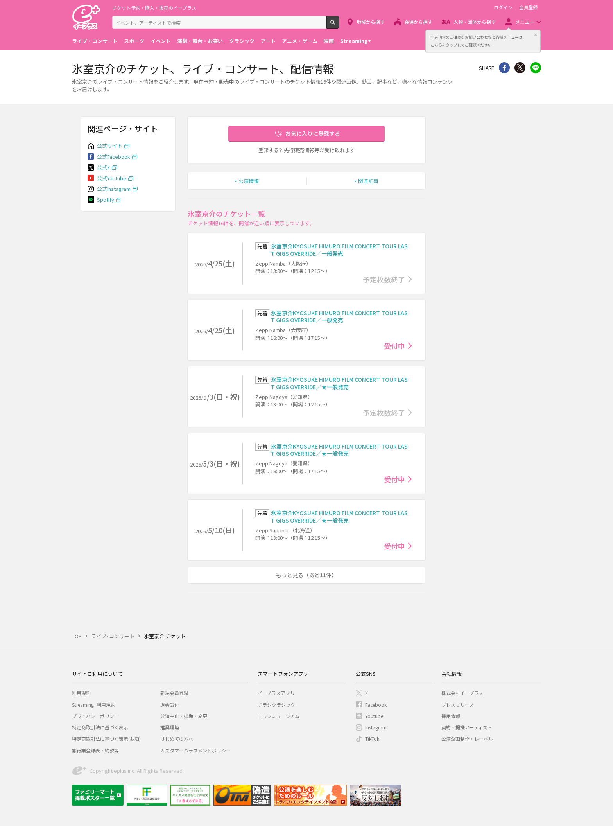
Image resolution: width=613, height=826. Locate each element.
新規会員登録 (174, 693)
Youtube (374, 716)
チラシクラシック (276, 704)
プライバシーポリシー (95, 716)
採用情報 (450, 716)
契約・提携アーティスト (466, 727)
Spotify (105, 199)
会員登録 (528, 7)
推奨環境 (169, 727)
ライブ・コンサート (95, 41)
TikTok (372, 738)
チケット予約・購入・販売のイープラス (154, 7)
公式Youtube (111, 178)
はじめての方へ (176, 738)
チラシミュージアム (278, 716)
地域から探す (371, 21)
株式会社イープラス (462, 693)
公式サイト (109, 145)
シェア (504, 67)
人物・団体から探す (474, 21)
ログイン (503, 7)
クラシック (242, 41)
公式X (103, 167)
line (535, 67)
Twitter (519, 67)
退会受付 (169, 704)
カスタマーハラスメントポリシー (195, 750)
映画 (329, 41)
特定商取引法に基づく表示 (100, 727)
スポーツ (134, 41)
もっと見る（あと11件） (306, 575)
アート (268, 41)
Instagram (376, 727)
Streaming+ (355, 41)
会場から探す (418, 21)
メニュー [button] (524, 21)
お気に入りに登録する (312, 133)
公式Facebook (113, 156)
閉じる (535, 35)
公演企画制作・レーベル (467, 738)
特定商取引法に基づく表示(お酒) (106, 738)
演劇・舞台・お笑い (200, 41)
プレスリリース (457, 704)
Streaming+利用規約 (93, 704)
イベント (161, 41)
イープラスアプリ (276, 693)
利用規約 (81, 693)
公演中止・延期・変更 (183, 716)
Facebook (376, 704)
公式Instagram (114, 188)
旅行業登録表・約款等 (95, 750)
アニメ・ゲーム (299, 41)
